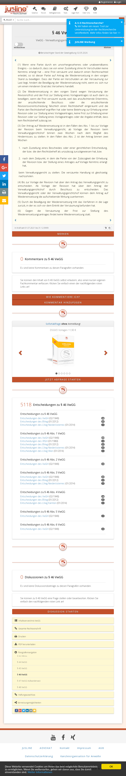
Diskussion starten (63, 611)
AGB (101, 748)
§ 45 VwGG (22, 668)
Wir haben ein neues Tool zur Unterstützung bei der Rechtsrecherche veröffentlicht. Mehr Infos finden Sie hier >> (97, 29)
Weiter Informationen (40, 772)
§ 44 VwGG (22, 662)
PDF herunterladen (25, 644)
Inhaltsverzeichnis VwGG (27, 620)
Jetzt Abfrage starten (63, 379)
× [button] (122, 22)
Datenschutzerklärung (39, 756)
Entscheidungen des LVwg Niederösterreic (42, 424)
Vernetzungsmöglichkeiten (28, 702)
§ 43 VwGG (22, 655)
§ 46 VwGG (22, 674)
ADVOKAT (46, 748)
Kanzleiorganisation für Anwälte (80, 756)
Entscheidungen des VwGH (34, 418)
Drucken (20, 636)
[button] (34, 10)
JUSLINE (27, 748)
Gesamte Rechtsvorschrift (28, 628)
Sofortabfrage (53, 323)
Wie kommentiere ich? (63, 296)
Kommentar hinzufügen (63, 302)
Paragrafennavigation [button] (26, 652)
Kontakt (65, 748)
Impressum (84, 748)
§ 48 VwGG (22, 687)
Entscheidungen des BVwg (34, 421)
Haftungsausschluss (25, 694)
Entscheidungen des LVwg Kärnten (38, 503)
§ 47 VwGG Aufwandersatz (29, 680)
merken (63, 233)
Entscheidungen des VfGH (34, 441)
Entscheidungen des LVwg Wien (36, 450)
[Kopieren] (109, 228)
